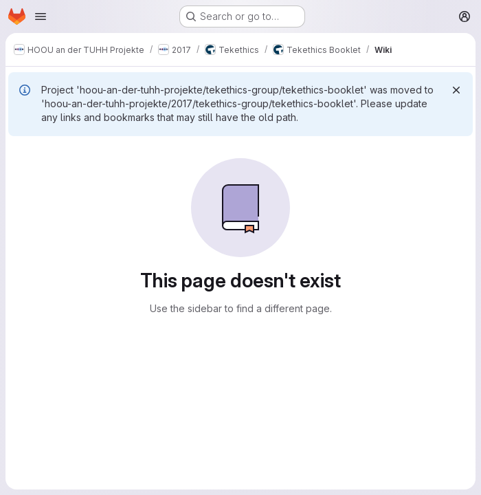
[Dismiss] (456, 90)
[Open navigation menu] (41, 17)
